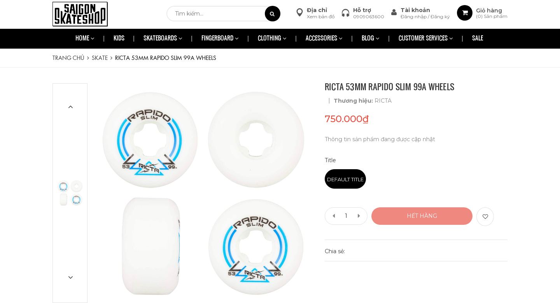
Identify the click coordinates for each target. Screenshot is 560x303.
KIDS (119, 38)
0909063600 (368, 16)
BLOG (371, 38)
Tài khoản (415, 10)
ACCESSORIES (324, 38)
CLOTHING (272, 38)
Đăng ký (440, 16)
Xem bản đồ (321, 16)
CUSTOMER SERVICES (426, 38)
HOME (84, 38)
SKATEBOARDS (163, 38)
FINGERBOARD (220, 38)
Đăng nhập (414, 16)
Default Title (345, 179)
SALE (477, 38)
